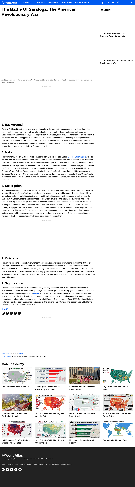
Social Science (82, 2)
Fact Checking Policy (41, 464)
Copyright (23, 464)
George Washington (77, 157)
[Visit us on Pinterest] (15, 469)
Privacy (17, 464)
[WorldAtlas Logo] (10, 2)
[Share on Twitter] (11, 313)
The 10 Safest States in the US (15, 387)
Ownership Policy (66, 464)
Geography (53, 2)
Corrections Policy (54, 464)
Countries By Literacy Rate (115, 440)
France (36, 293)
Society (21, 353)
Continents (26, 2)
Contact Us (10, 464)
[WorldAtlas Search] (132, 2)
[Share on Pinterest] (15, 313)
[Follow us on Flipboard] (3, 469)
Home (3, 464)
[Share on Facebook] (7, 313)
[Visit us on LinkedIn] (20, 469)
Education (67, 2)
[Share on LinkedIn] (19, 313)
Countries (40, 2)
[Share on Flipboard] (3, 313)
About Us (30, 464)
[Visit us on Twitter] (11, 469)
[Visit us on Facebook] (7, 469)
